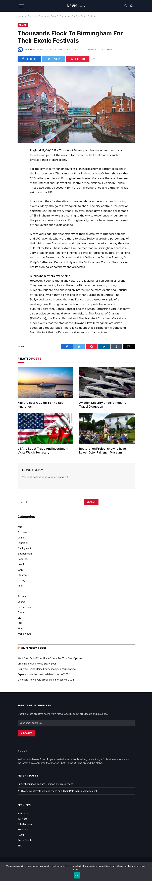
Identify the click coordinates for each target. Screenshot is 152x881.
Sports (21, 601)
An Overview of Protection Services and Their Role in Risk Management (57, 791)
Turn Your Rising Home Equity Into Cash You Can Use (47, 669)
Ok (76, 875)
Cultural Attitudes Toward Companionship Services (45, 784)
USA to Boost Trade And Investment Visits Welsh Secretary (43, 450)
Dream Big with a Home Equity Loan (37, 663)
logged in (41, 477)
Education (23, 542)
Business (22, 532)
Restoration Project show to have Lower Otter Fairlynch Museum (102, 450)
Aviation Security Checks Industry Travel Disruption (102, 404)
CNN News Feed (33, 648)
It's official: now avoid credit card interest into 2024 (46, 679)
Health (21, 564)
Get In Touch (25, 840)
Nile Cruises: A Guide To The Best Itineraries (41, 404)
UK (19, 617)
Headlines (23, 559)
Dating (21, 537)
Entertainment (25, 553)
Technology (24, 607)
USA (20, 623)
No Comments (88, 49)
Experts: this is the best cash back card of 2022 (44, 674)
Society (22, 596)
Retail (21, 585)
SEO (20, 591)
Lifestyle (22, 575)
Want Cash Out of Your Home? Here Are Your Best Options (50, 658)
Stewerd (32, 49)
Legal (21, 569)
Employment (24, 548)
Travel (22, 25)
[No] (147, 871)
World (21, 628)
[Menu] (21, 6)
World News (24, 633)
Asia (20, 526)
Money (21, 580)
